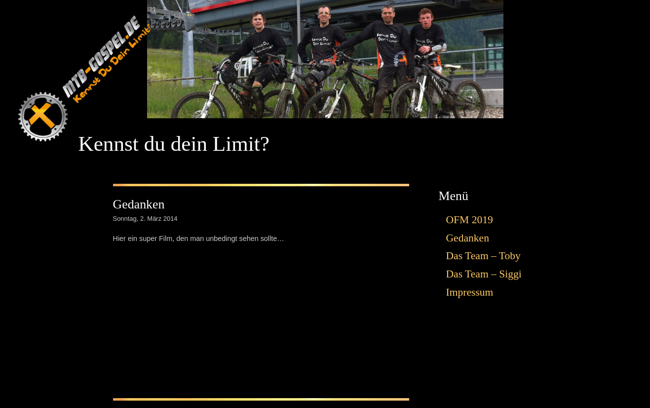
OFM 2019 (469, 220)
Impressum (470, 292)
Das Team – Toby (483, 256)
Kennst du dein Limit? (173, 143)
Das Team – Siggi (484, 274)
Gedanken (139, 204)
